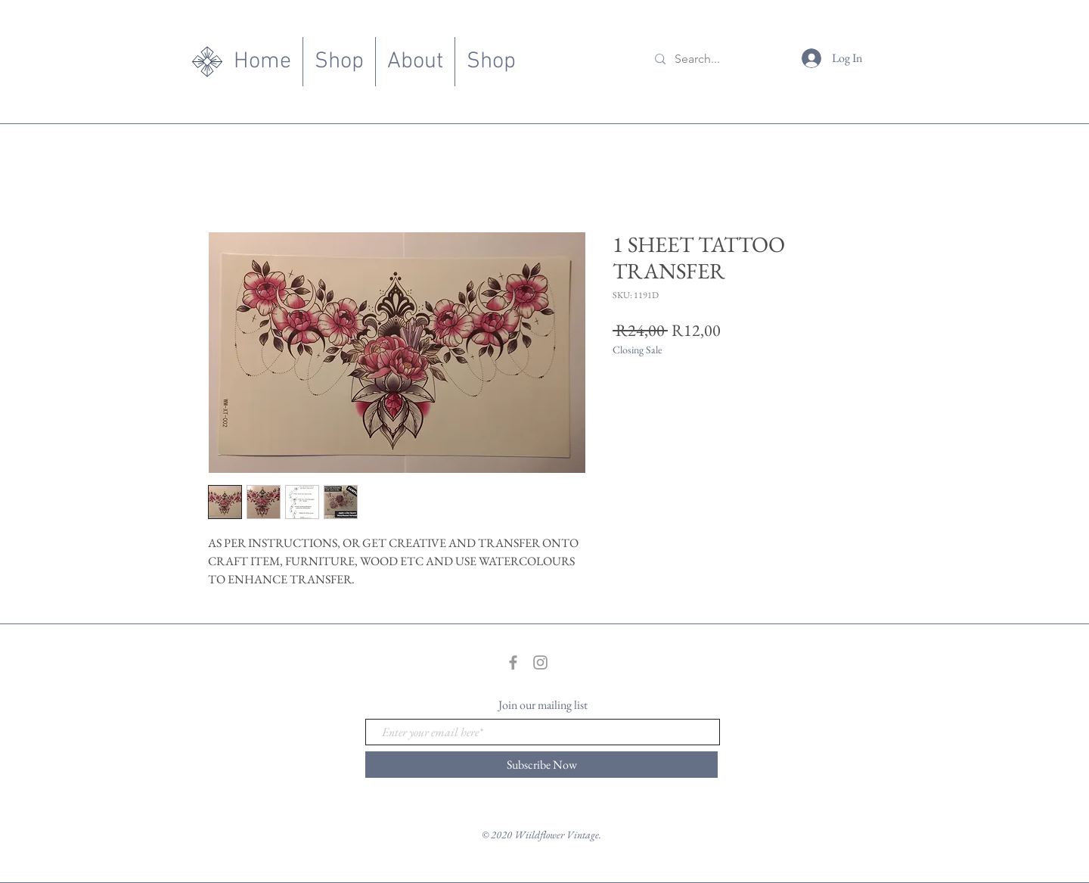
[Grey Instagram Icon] (540, 662)
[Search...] (717, 59)
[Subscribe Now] (541, 764)
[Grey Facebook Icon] (513, 662)
